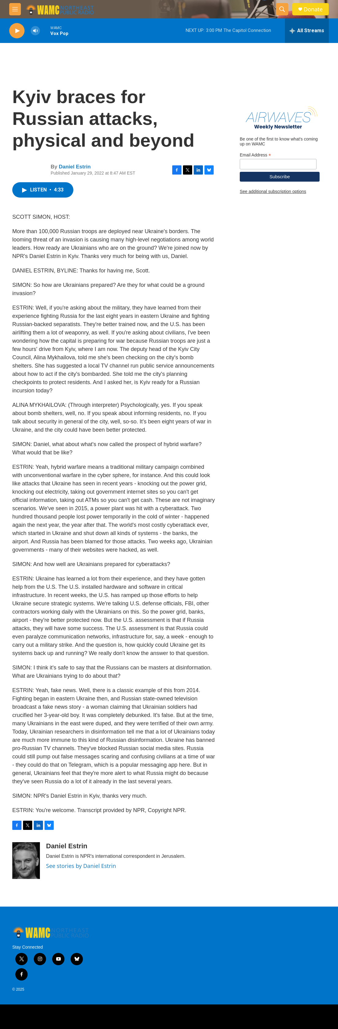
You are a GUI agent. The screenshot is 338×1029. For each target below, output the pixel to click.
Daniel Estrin (75, 167)
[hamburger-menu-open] (15, 9)
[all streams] (307, 30)
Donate (313, 9)
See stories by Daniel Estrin (81, 865)
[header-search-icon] (282, 9)
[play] (17, 30)
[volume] (35, 31)
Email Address (255, 155)
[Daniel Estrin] (26, 860)
